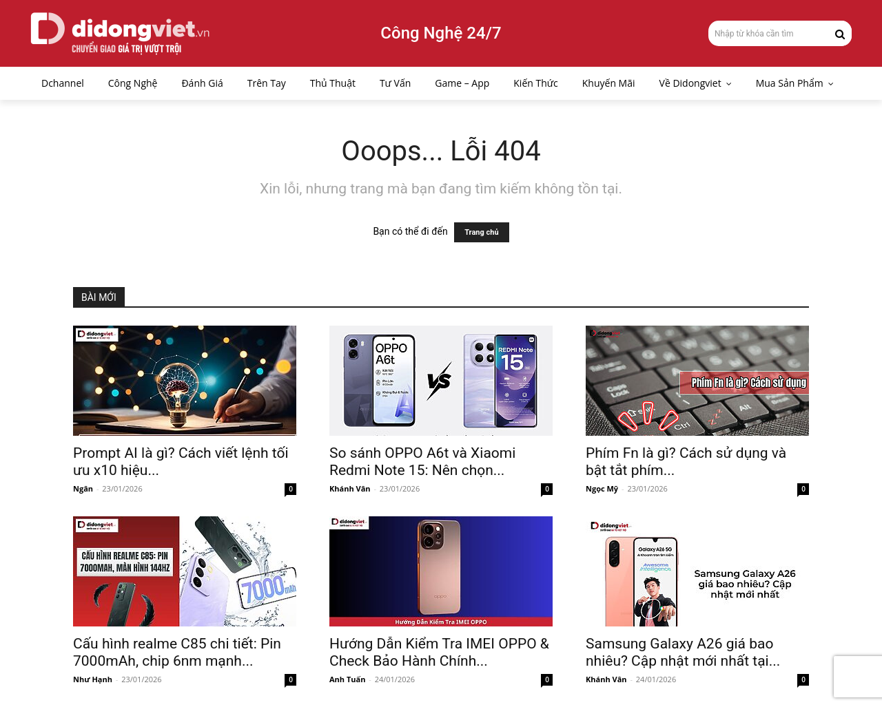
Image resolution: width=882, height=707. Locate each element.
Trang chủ (481, 232)
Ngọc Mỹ (602, 488)
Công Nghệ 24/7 (440, 33)
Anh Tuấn (347, 679)
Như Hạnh (92, 679)
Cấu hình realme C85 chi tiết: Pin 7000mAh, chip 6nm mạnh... (177, 652)
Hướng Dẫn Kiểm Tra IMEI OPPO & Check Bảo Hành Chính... (439, 652)
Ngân (83, 488)
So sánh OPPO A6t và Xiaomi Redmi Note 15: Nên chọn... (422, 461)
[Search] (840, 33)
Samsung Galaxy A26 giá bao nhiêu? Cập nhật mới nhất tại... (683, 652)
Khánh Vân (350, 488)
